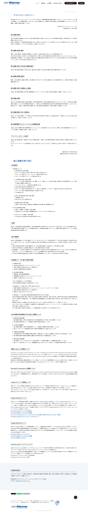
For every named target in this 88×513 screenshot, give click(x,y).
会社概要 (49, 3)
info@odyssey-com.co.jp (22, 481)
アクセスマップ (21, 500)
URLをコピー (26, 493)
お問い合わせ (46, 502)
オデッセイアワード (45, 500)
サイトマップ (13, 500)
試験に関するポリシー (25, 502)
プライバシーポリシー (15, 502)
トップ (37, 3)
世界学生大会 (36, 500)
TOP (65, 11)
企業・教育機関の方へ (71, 3)
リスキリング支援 (28, 500)
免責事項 (52, 500)
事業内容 (43, 3)
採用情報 (81, 3)
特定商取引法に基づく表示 (37, 502)
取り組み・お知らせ (58, 3)
